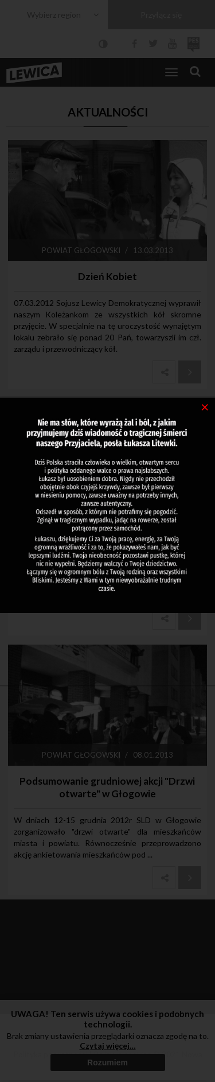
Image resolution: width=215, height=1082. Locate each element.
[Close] (205, 406)
